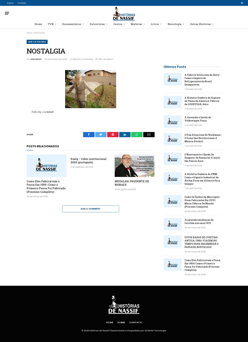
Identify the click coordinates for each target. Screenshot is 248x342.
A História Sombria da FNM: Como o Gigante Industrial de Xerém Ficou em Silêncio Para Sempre (202, 179)
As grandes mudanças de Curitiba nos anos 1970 (199, 221)
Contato (22, 3)
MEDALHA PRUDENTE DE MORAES (132, 183)
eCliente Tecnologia (155, 330)
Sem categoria (37, 41)
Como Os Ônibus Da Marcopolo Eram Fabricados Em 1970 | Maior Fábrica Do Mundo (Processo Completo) (202, 201)
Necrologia (174, 24)
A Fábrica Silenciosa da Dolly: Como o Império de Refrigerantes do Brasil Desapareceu (202, 79)
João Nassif (36, 59)
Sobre (10, 3)
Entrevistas (97, 24)
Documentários (71, 24)
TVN (51, 24)
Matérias (136, 24)
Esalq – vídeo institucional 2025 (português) (89, 160)
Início (29, 32)
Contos (117, 24)
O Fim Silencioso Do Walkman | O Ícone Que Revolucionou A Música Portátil (202, 138)
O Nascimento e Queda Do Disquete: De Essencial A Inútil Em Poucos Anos (202, 157)
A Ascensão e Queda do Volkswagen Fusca (197, 119)
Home (38, 24)
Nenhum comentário (81, 59)
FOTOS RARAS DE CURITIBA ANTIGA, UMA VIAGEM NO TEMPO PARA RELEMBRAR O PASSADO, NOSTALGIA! (201, 242)
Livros (155, 24)
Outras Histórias (200, 24)
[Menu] (7, 13)
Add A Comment (90, 208)
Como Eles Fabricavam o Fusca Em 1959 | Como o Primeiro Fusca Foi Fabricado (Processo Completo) (46, 186)
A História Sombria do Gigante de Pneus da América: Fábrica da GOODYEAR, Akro (202, 101)
